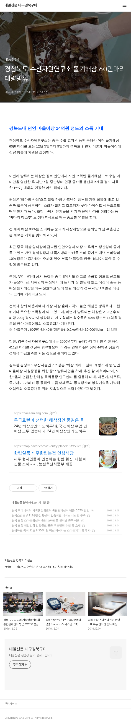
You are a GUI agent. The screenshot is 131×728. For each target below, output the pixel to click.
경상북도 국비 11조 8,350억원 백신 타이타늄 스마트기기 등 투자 (51, 530)
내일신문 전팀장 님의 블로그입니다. (31, 655)
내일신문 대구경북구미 (21, 5)
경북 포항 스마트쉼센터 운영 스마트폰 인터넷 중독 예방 (46, 520)
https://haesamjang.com (31, 413)
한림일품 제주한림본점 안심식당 (44, 453)
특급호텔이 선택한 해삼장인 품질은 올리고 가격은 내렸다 (51, 420)
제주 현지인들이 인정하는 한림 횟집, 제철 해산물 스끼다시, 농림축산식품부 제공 (50, 461)
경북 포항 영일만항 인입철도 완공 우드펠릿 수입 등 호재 (46, 525)
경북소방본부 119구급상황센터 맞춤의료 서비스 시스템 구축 (49, 515)
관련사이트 (11, 703)
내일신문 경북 (19, 502)
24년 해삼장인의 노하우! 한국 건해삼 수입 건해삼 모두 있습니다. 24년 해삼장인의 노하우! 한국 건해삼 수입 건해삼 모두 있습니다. (50, 429)
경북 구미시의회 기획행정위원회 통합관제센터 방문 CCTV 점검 (50, 510)
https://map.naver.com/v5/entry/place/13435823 (47, 446)
